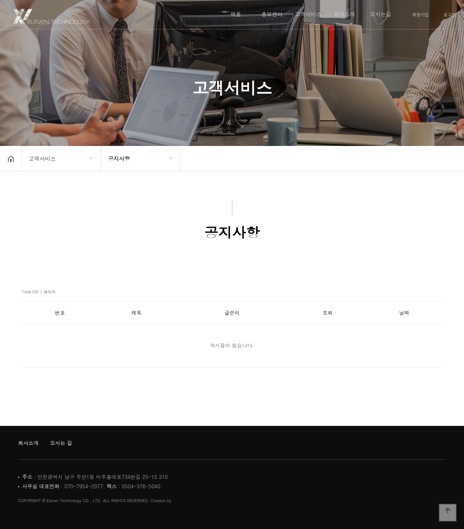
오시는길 (380, 14)
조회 (328, 312)
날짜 (404, 312)
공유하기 (447, 158)
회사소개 (344, 14)
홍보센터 (271, 14)
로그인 (449, 14)
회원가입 (420, 14)
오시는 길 (61, 443)
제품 (236, 14)
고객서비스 (308, 14)
